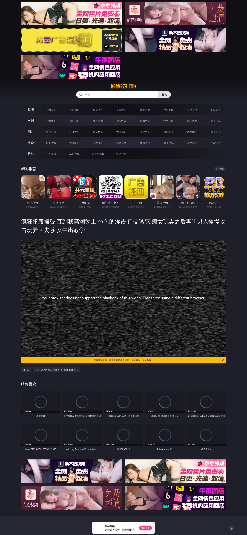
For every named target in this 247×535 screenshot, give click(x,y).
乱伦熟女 (192, 120)
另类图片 (216, 131)
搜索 (164, 94)
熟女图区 (192, 131)
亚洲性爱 (51, 120)
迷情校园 (145, 142)
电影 (31, 121)
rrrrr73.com (123, 86)
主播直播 (192, 109)
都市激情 (51, 142)
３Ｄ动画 (121, 109)
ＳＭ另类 (216, 109)
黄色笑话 (192, 142)
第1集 (26, 369)
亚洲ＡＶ (51, 109)
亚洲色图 (74, 131)
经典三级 (169, 120)
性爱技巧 (216, 142)
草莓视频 (74, 154)
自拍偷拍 (74, 109)
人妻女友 (98, 142)
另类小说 (169, 142)
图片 (31, 132)
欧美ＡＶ (98, 109)
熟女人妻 (145, 109)
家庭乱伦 (74, 142)
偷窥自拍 (51, 131)
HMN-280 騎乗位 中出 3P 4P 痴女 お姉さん (56, 369)
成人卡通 (98, 120)
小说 (31, 143)
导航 (31, 154)
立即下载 (145, 528)
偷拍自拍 (74, 120)
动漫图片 (121, 131)
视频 (31, 110)
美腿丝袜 (145, 131)
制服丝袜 (145, 120)
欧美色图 (98, 131)
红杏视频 (121, 154)
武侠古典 (121, 142)
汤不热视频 (98, 154)
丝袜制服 (169, 109)
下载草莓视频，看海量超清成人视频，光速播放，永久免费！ (159, 360)
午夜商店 (51, 154)
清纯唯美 (169, 131)
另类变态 (216, 120)
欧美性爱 (121, 120)
